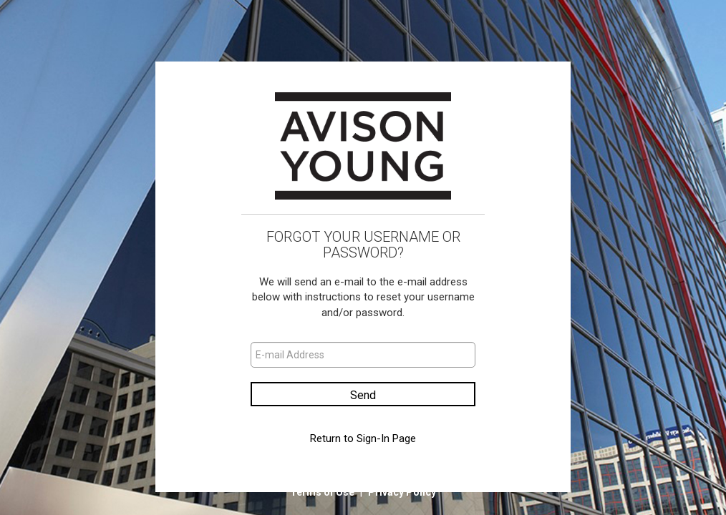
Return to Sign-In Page (363, 438)
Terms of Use (323, 492)
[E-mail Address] (363, 355)
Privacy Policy (402, 492)
